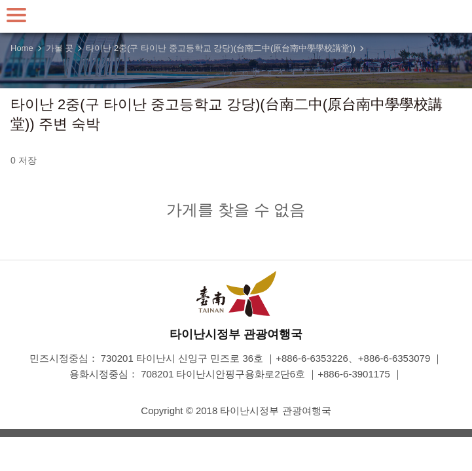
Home (21, 48)
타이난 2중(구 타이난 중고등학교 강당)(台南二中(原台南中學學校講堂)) (220, 48)
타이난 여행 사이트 (236, 16)
